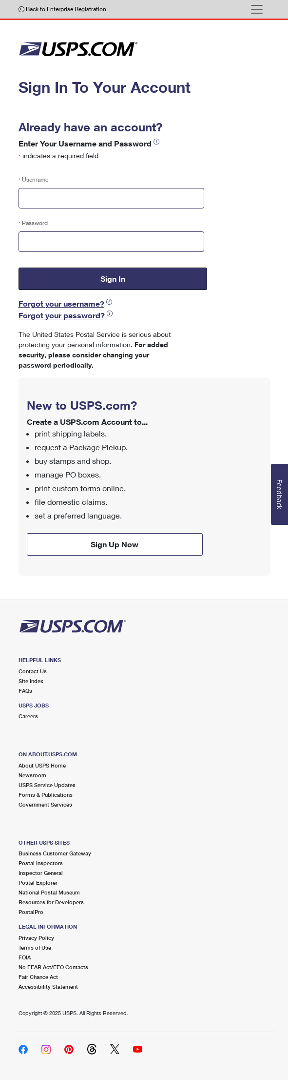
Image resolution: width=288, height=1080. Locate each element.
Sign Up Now (114, 544)
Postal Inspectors (41, 863)
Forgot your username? (61, 303)
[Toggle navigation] (257, 9)
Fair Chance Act (38, 977)
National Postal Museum (49, 892)
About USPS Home (42, 765)
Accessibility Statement (48, 986)
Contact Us (33, 671)
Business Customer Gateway (55, 853)
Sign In (112, 278)
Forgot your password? (62, 315)
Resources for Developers (51, 902)
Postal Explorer (38, 882)
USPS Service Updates (47, 785)
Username (33, 179)
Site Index (31, 681)
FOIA (25, 957)
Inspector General (41, 873)
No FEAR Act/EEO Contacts (53, 967)
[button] (156, 141)
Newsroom (32, 775)
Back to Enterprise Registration (62, 9)
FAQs (25, 690)
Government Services (45, 804)
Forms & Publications (46, 794)
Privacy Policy (36, 938)
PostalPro (31, 912)
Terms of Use (35, 947)
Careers (28, 716)
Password (33, 223)
